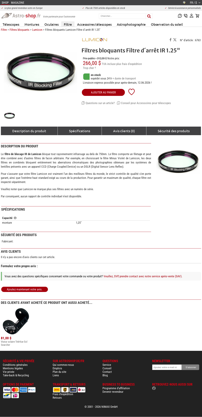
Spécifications (79, 131)
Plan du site (59, 372)
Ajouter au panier (103, 92)
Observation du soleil (167, 24)
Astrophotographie (131, 24)
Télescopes (11, 24)
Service (106, 365)
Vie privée (8, 372)
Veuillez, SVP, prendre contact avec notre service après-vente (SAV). (143, 276)
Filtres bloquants (19, 29)
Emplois (57, 368)
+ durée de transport (124, 78)
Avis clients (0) (124, 131)
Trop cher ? (89, 68)
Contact (107, 372)
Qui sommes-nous (63, 365)
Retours (57, 397)
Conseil (106, 368)
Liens (56, 375)
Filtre (68, 24)
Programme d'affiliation (116, 388)
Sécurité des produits (174, 131)
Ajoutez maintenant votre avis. (24, 289)
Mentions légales (13, 368)
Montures (31, 24)
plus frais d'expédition (129, 64)
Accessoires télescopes (94, 24)
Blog (105, 375)
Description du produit (29, 131)
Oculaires (51, 24)
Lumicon (37, 29)
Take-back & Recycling (16, 375)
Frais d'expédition (63, 394)
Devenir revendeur (112, 391)
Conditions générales (15, 365)
